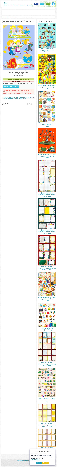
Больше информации (35, 459)
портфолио (10, 97)
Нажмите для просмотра (11, 86)
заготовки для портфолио (30, 97)
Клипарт (6, 97)
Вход (48, 3)
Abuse (26, 464)
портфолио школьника (22, 97)
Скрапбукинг (6, 22)
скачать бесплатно (6, 98)
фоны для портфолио (18, 98)
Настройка (45, 462)
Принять (39, 462)
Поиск (36, 3)
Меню (42, 3)
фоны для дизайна (12, 98)
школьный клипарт (15, 97)
